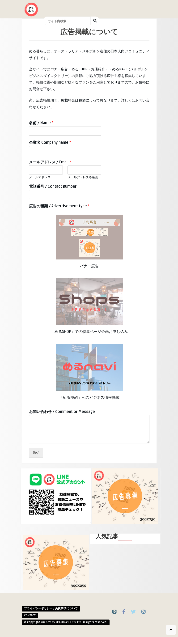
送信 (36, 453)
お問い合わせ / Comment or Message (62, 411)
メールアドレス (40, 177)
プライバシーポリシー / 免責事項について (51, 608)
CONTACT (29, 615)
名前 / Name (41, 123)
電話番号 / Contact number (52, 186)
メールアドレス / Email (50, 162)
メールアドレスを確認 (83, 177)
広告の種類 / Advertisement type (59, 206)
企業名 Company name (50, 142)
